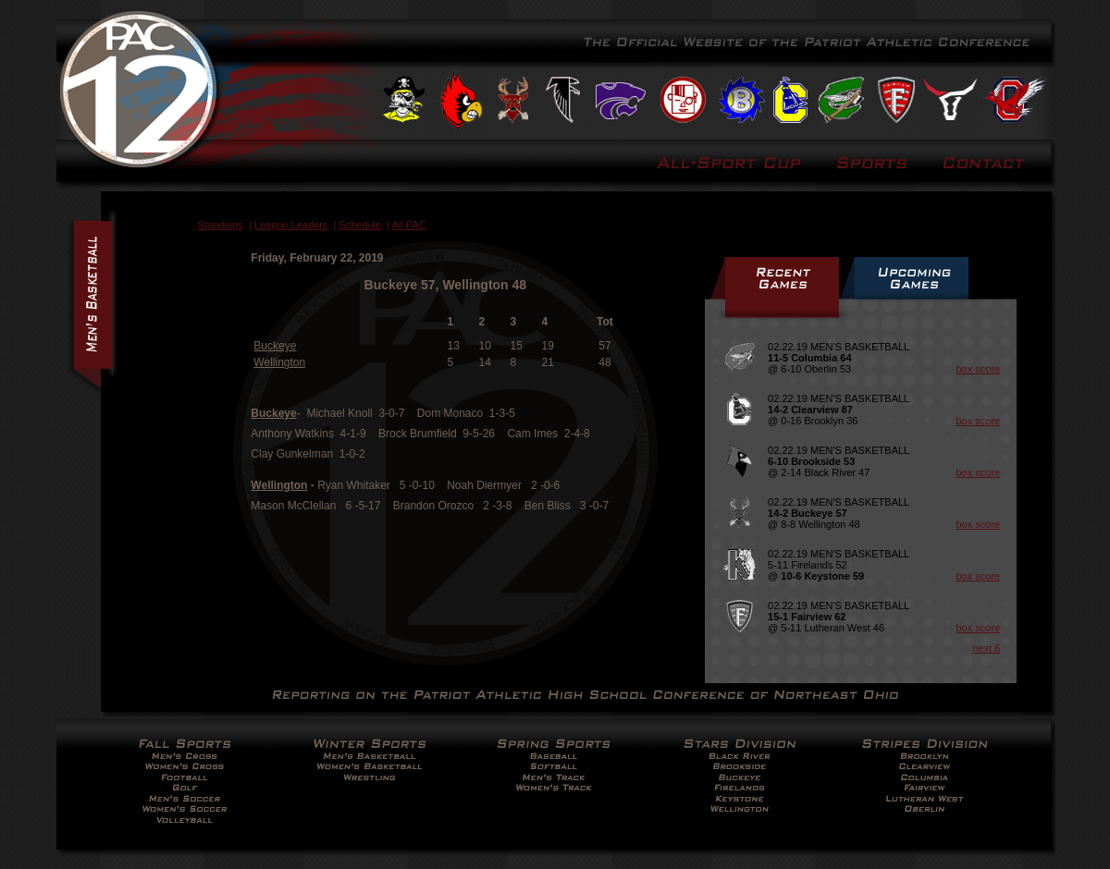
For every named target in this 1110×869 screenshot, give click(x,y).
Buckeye (274, 345)
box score (978, 368)
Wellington (279, 362)
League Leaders (291, 224)
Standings (220, 224)
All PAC (409, 224)
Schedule (360, 224)
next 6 (986, 648)
